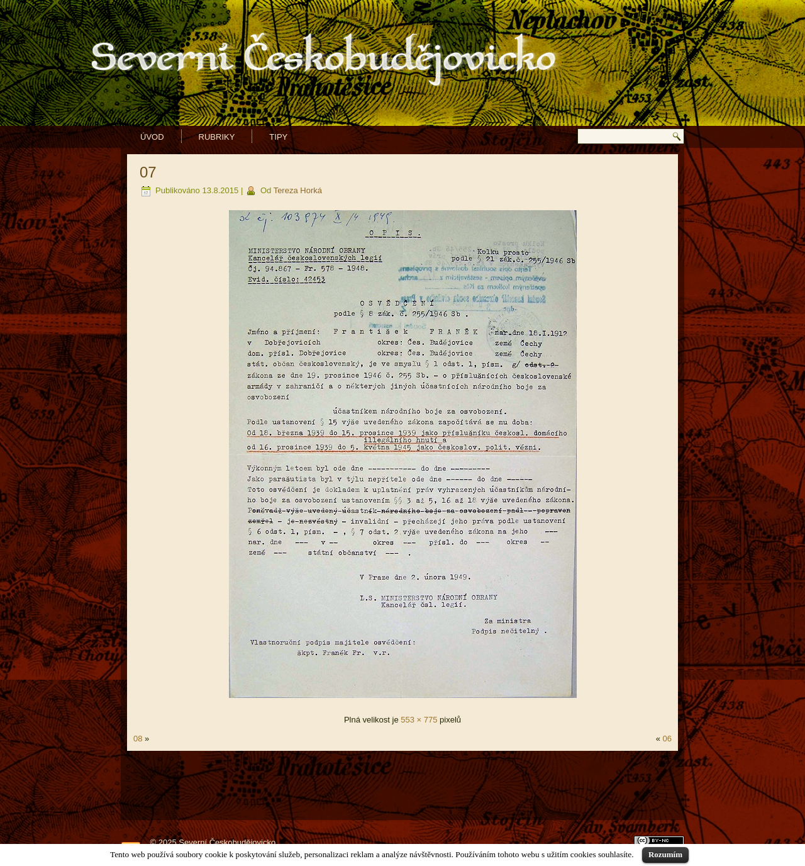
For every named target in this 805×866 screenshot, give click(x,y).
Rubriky (217, 137)
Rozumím (665, 854)
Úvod (152, 137)
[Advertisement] (402, 785)
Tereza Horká (298, 190)
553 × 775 (419, 719)
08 (137, 738)
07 (148, 172)
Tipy (278, 137)
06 (667, 738)
